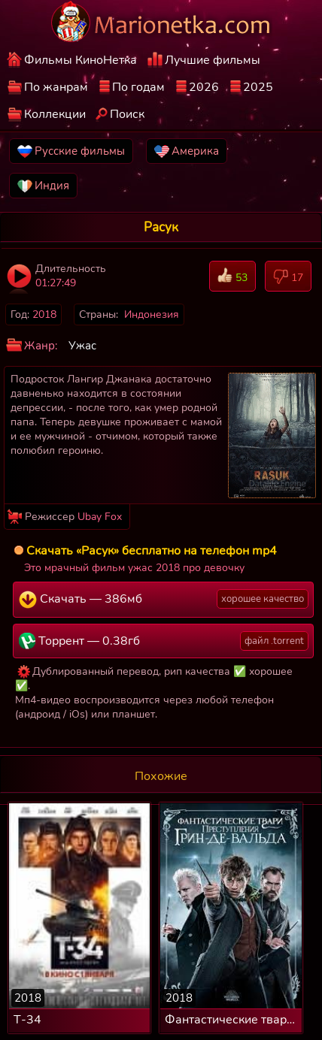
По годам (138, 87)
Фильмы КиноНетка (80, 60)
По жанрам (56, 87)
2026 (204, 87)
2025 (258, 87)
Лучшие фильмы (212, 60)
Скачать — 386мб (163, 599)
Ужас (82, 345)
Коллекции (55, 114)
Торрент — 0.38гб (163, 641)
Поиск (127, 114)
